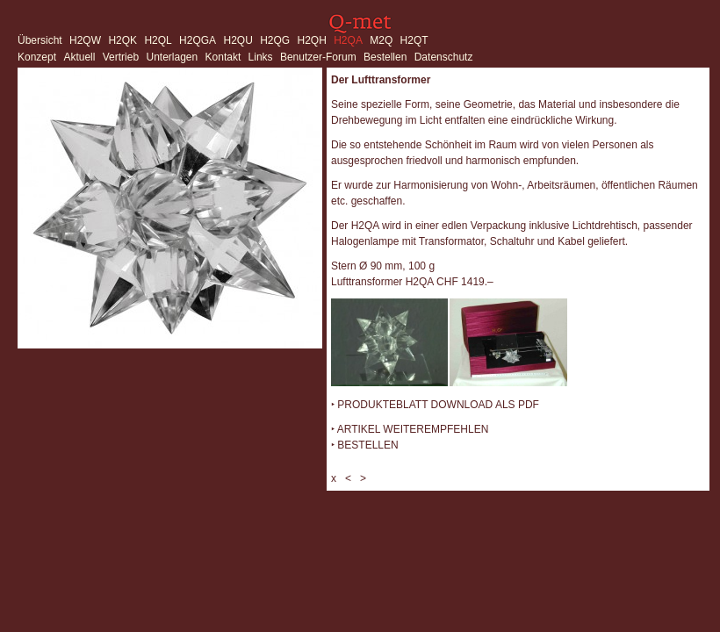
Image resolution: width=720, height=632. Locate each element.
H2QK (122, 40)
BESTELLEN (367, 445)
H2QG (275, 40)
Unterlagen (172, 57)
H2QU (237, 40)
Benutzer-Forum (318, 57)
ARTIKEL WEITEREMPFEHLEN (413, 429)
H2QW (85, 40)
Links (260, 57)
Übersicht (40, 40)
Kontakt (223, 57)
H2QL (157, 40)
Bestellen (385, 57)
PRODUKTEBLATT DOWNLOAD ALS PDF (438, 405)
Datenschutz (443, 57)
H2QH (312, 40)
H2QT (414, 40)
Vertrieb (121, 57)
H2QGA (197, 40)
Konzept (37, 57)
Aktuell (79, 57)
